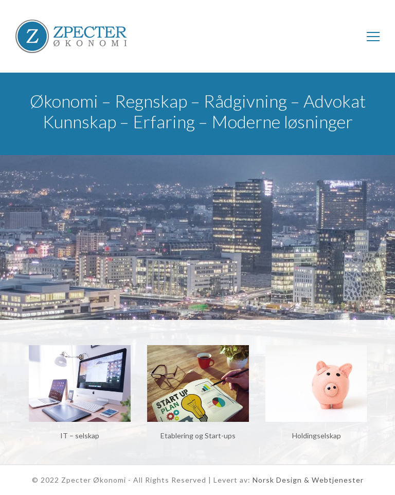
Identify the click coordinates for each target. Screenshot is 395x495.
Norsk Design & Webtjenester (308, 479)
